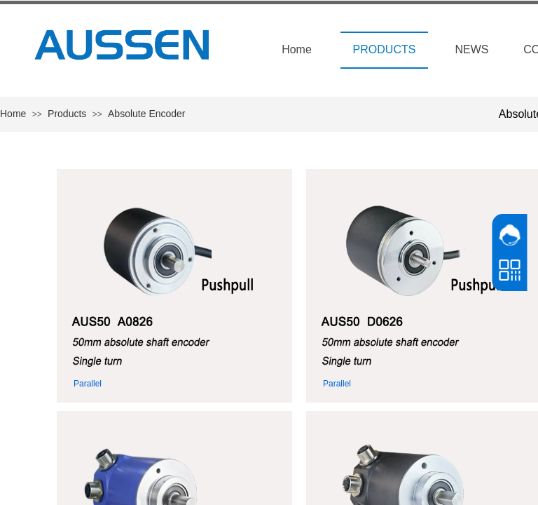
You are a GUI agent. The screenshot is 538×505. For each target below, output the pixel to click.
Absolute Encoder (147, 113)
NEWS (472, 49)
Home (297, 49)
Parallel (88, 384)
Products (67, 113)
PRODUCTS (384, 49)
